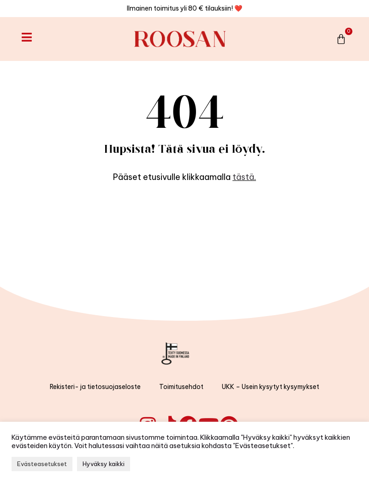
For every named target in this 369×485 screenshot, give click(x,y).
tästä (243, 177)
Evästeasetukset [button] (42, 463)
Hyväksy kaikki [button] (104, 463)
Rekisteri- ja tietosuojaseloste (95, 387)
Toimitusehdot (181, 387)
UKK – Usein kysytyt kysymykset (270, 387)
